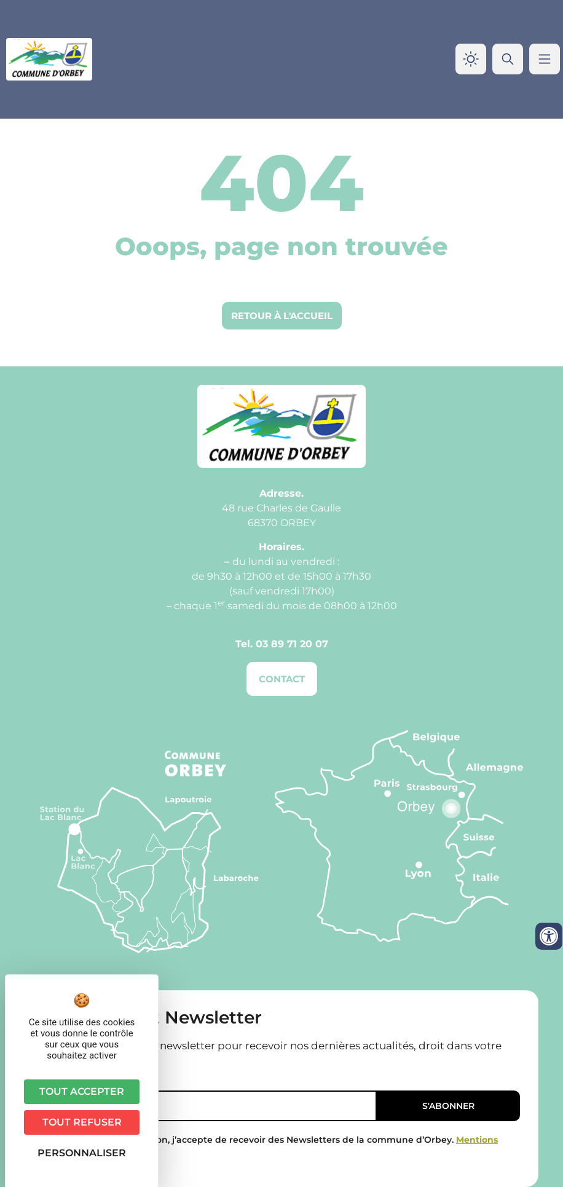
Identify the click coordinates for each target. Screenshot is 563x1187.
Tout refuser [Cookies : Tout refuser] (82, 1122)
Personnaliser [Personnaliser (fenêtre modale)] (81, 1153)
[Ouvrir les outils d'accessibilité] (548, 936)
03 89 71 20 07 (292, 644)
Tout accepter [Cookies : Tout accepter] (81, 1091)
